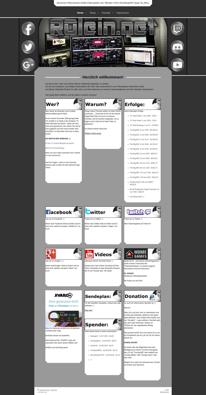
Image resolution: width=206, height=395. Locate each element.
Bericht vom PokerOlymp (54, 148)
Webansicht (164, 392)
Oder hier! (88, 310)
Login (167, 390)
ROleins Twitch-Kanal (93, 133)
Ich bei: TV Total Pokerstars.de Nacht (59, 143)
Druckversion (43, 390)
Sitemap (54, 390)
